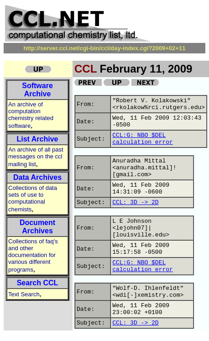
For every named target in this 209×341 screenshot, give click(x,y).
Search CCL (37, 283)
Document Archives (37, 227)
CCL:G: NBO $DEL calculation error (142, 139)
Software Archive (37, 90)
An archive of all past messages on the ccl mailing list (35, 157)
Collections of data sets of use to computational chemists (32, 198)
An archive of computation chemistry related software (30, 115)
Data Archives (37, 177)
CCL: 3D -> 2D (135, 202)
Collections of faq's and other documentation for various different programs (33, 255)
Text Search (24, 294)
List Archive (37, 139)
